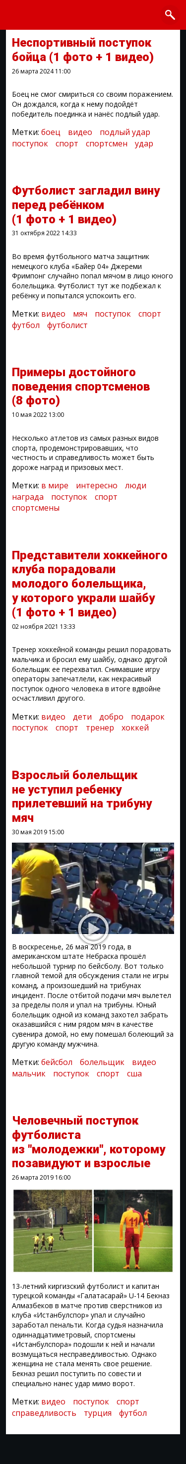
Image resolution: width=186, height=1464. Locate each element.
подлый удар (125, 132)
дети (82, 716)
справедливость (44, 1412)
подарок (148, 716)
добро (111, 716)
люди (135, 485)
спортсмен (106, 143)
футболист (67, 325)
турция (98, 1412)
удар (144, 143)
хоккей (135, 727)
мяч (80, 313)
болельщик (102, 1062)
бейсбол (56, 1062)
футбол (26, 325)
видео (80, 132)
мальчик (29, 1073)
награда (28, 496)
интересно (97, 485)
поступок (30, 143)
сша (134, 1073)
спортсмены (36, 507)
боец (51, 132)
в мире (54, 485)
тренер (100, 727)
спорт (67, 143)
